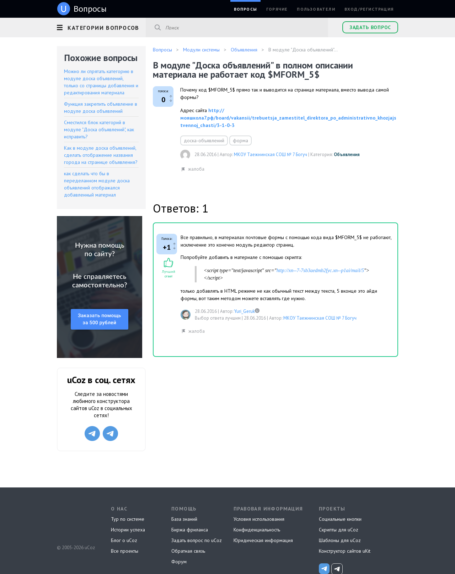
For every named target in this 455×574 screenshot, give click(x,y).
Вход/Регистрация (369, 9)
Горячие (277, 9)
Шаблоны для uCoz (340, 540)
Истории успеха (128, 529)
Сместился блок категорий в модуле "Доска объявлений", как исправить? (99, 129)
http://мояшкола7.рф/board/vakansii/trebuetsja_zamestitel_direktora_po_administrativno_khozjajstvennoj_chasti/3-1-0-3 (288, 117)
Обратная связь (188, 551)
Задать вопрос (370, 27)
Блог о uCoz (124, 540)
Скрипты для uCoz (338, 529)
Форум (179, 561)
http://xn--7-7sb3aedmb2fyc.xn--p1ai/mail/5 (320, 270)
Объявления (347, 154)
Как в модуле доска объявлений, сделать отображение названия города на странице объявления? (101, 155)
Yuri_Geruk (244, 311)
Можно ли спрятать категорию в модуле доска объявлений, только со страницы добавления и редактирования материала (101, 82)
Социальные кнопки (340, 519)
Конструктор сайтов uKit (344, 551)
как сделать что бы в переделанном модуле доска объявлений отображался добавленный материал (97, 184)
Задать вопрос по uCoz (196, 540)
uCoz (75, 521)
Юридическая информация (263, 540)
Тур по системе (127, 519)
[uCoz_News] (324, 568)
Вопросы (245, 9)
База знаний (184, 519)
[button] (101, 26)
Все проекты (124, 551)
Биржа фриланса (189, 529)
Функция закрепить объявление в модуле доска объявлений (100, 107)
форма (240, 140)
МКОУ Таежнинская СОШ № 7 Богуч (270, 154)
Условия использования (259, 519)
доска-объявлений (204, 140)
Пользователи (316, 9)
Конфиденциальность (257, 529)
